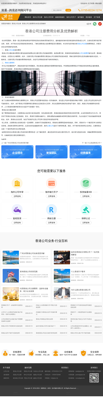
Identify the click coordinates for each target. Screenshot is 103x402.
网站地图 (98, 3)
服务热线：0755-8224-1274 (53, 371)
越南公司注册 (37, 378)
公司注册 (14, 50)
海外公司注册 (37, 17)
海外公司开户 (71, 17)
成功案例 (6, 375)
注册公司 (53, 126)
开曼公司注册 (28, 378)
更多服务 (89, 17)
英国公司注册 (28, 371)
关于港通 (91, 3)
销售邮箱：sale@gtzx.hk (76, 371)
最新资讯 (6, 378)
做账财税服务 (60, 17)
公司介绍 (6, 371)
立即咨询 (17, 196)
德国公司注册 (37, 375)
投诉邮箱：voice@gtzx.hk (77, 378)
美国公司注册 (17, 375)
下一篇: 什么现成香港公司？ (92, 143)
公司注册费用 (87, 53)
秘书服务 (81, 17)
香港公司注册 (85, 44)
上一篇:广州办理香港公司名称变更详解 (15, 143)
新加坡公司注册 (18, 378)
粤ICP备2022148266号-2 (77, 388)
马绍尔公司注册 (38, 371)
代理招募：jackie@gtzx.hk (77, 375)
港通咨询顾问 (6, 23)
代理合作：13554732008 (53, 375)
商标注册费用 (12, 63)
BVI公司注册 (28, 375)
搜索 (68, 10)
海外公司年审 (48, 17)
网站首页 (28, 17)
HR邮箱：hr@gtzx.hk (51, 378)
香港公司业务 (17, 23)
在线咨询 (84, 3)
